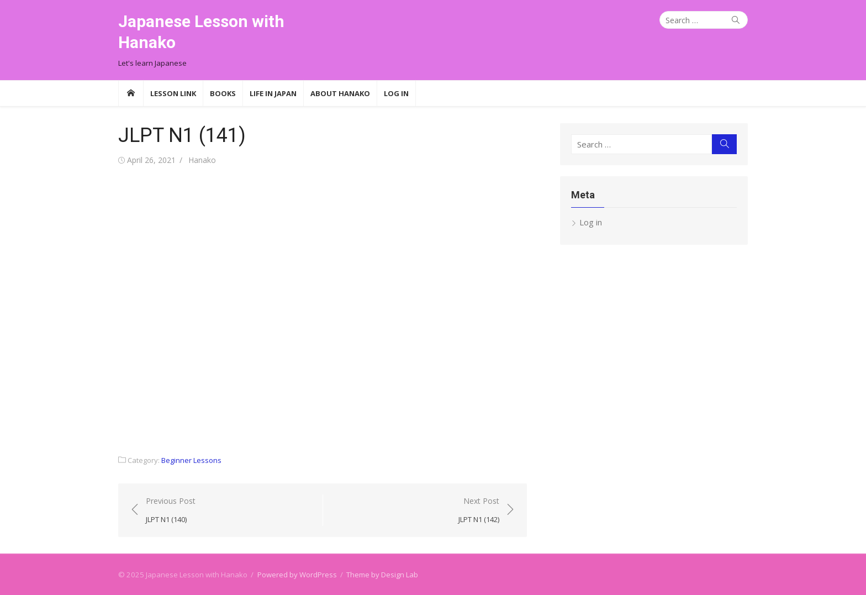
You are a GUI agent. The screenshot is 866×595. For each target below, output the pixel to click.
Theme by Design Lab (382, 575)
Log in (590, 222)
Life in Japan (273, 93)
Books (223, 93)
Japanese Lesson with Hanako (201, 32)
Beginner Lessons (191, 460)
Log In (396, 93)
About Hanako (340, 93)
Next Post (478, 511)
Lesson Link (173, 93)
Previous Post (171, 511)
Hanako (202, 160)
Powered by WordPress (297, 575)
